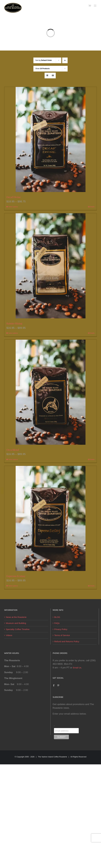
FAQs (57, 623)
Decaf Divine (13, 197)
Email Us (77, 667)
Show (42, 69)
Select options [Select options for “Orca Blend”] (13, 459)
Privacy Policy (60, 629)
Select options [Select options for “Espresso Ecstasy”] (13, 586)
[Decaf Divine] (50, 139)
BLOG (57, 617)
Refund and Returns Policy (66, 641)
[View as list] (53, 75)
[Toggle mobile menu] (95, 5)
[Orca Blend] (50, 392)
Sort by (43, 60)
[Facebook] (54, 685)
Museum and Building (16, 623)
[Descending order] (65, 60)
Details (92, 207)
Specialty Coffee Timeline (17, 629)
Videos (9, 635)
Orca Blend (12, 449)
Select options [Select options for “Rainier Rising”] (13, 333)
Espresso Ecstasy (15, 576)
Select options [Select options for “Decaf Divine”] (13, 207)
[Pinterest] (58, 685)
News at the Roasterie (16, 617)
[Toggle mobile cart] (89, 5)
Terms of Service (62, 635)
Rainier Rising (14, 323)
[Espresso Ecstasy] (50, 518)
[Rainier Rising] (50, 265)
